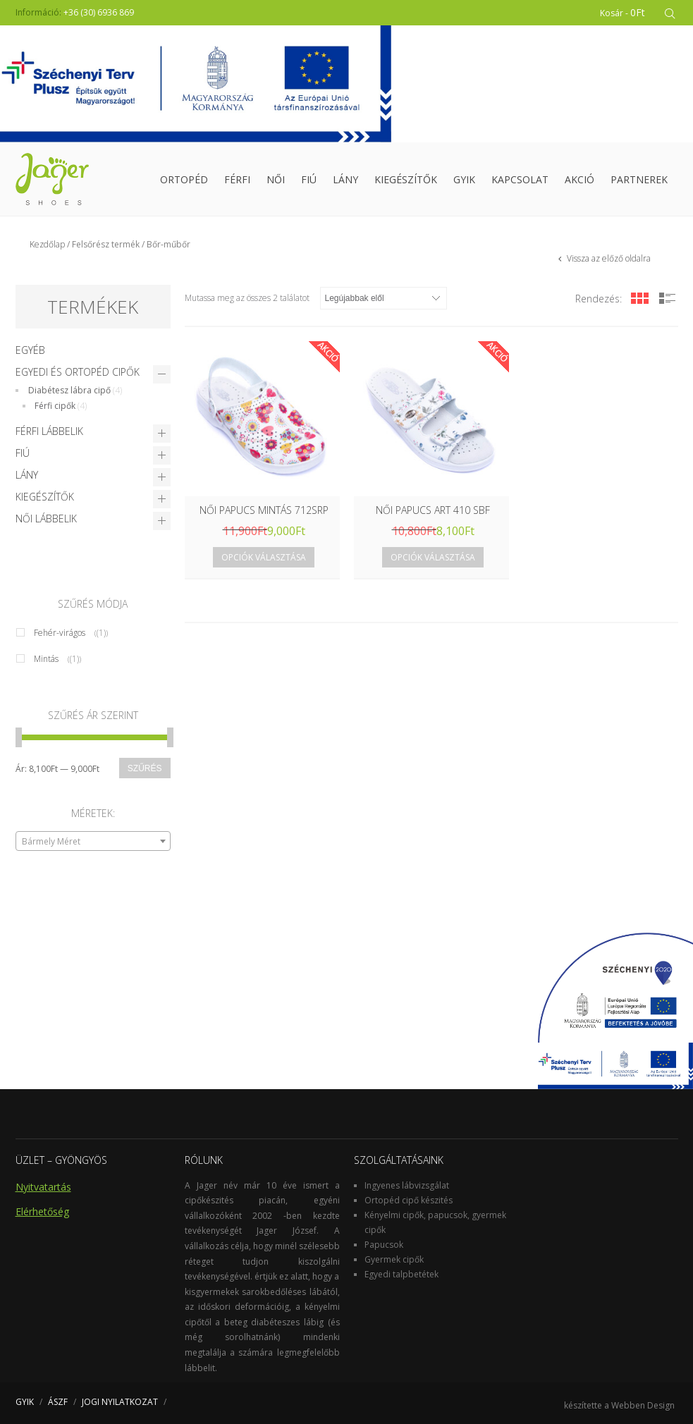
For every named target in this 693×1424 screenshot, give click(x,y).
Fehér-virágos (59, 633)
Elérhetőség (42, 1211)
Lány (345, 179)
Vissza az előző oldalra (608, 258)
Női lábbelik (46, 518)
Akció (579, 179)
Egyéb (30, 350)
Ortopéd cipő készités (408, 1200)
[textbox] (93, 842)
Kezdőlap (47, 244)
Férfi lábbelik (49, 431)
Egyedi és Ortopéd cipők (78, 372)
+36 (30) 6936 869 (98, 12)
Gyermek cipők (394, 1259)
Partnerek (639, 179)
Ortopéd (184, 179)
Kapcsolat (519, 179)
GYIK (464, 179)
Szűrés (145, 768)
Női (275, 179)
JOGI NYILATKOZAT (120, 1402)
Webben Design (643, 1405)
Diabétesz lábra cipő (69, 390)
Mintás (46, 659)
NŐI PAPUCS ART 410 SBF (433, 510)
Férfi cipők (55, 406)
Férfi (237, 179)
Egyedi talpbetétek (401, 1274)
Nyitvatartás (43, 1186)
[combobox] (93, 841)
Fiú (309, 179)
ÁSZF (58, 1402)
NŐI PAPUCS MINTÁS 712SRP (264, 510)
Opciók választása (263, 557)
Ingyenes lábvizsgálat (406, 1185)
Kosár (622, 12)
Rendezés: (598, 298)
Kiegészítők (405, 179)
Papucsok (383, 1245)
